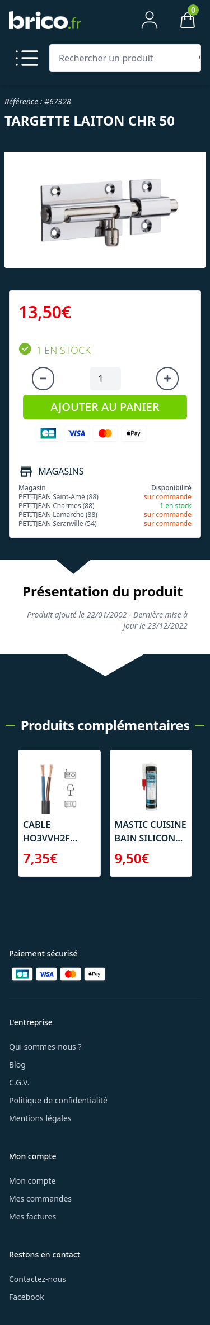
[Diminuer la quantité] (43, 378)
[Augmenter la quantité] (167, 378)
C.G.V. (19, 1082)
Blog (17, 1064)
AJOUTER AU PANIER (104, 406)
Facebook (26, 1296)
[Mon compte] (149, 20)
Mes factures (32, 1216)
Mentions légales (40, 1118)
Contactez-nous (37, 1279)
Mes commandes (40, 1198)
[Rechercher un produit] (123, 58)
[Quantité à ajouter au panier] (105, 378)
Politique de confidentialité (58, 1100)
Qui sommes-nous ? (45, 1046)
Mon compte (32, 1180)
